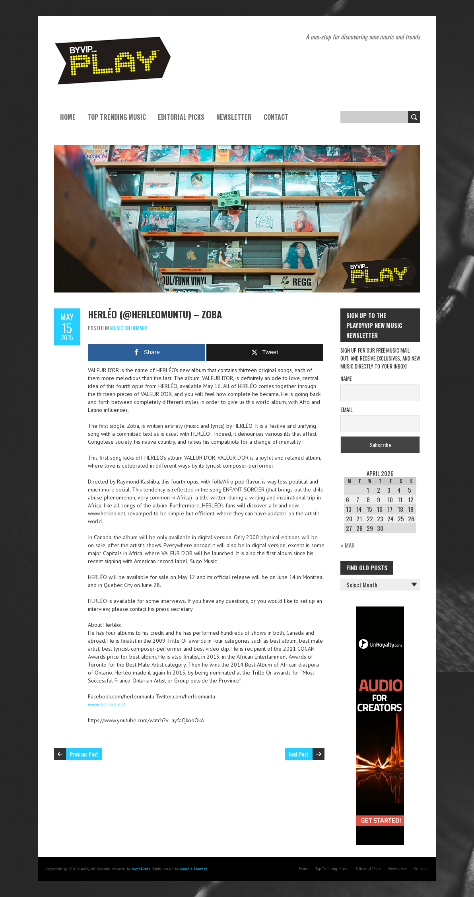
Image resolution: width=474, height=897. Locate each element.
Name (346, 378)
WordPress (141, 869)
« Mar (347, 544)
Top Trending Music (116, 117)
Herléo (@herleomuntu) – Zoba (155, 314)
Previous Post (84, 754)
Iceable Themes (193, 869)
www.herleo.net (106, 704)
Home (68, 117)
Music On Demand (129, 328)
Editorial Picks (181, 117)
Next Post (299, 754)
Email (346, 409)
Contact (276, 117)
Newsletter (234, 117)
